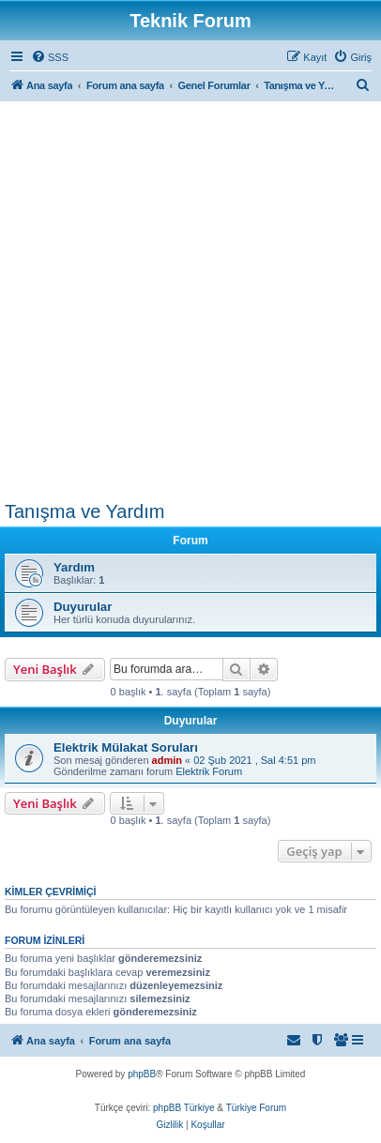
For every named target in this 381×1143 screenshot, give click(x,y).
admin (167, 760)
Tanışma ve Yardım (84, 511)
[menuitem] (50, 57)
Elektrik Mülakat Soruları (125, 747)
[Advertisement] (190, 301)
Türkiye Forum (256, 1108)
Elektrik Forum (208, 771)
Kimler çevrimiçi (50, 891)
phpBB (142, 1074)
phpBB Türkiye (183, 1108)
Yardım (74, 567)
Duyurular (82, 607)
